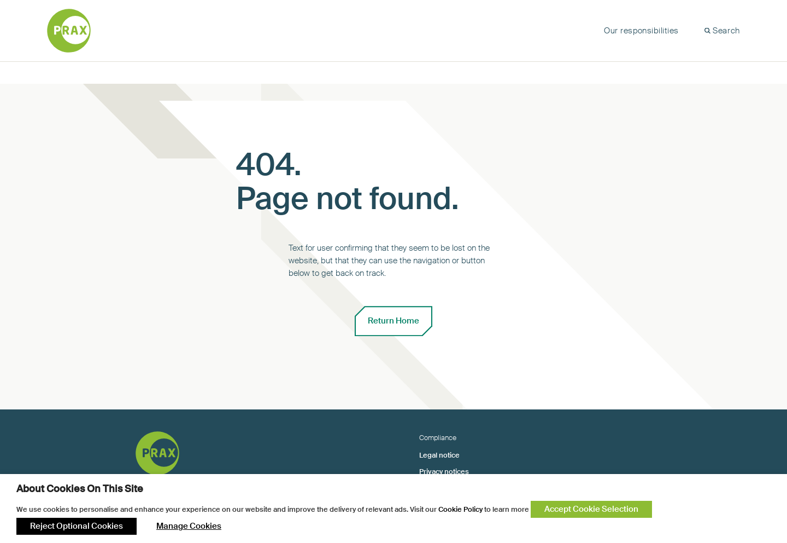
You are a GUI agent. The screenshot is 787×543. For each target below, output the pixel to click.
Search (726, 30)
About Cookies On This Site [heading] (79, 488)
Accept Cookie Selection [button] (591, 509)
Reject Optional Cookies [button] (76, 526)
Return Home (393, 320)
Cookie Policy (460, 509)
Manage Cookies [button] (188, 526)
